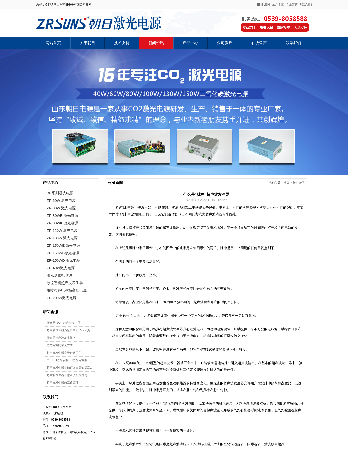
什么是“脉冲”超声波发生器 (63, 322)
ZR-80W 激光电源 (61, 208)
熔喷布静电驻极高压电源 (67, 290)
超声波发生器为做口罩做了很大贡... (70, 330)
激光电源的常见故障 (60, 345)
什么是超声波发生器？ (61, 337)
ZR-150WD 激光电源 (63, 260)
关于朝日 (87, 43)
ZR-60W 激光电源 (61, 200)
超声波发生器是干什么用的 (64, 352)
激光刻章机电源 (59, 275)
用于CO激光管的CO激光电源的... (68, 360)
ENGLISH (263, 4)
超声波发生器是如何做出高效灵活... (70, 367)
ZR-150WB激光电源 (63, 253)
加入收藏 (278, 4)
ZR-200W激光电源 (62, 298)
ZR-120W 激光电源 (62, 230)
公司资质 (224, 43)
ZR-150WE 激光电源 (63, 245)
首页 (286, 182)
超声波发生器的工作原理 (63, 382)
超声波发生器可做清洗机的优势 (67, 375)
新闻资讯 (156, 43)
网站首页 (53, 43)
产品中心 (190, 43)
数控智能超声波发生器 (65, 283)
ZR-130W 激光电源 (62, 238)
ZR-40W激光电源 (61, 268)
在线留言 (292, 4)
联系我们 (306, 4)
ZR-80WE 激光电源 (62, 215)
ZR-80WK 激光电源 (62, 223)
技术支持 (122, 43)
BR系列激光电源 (60, 193)
